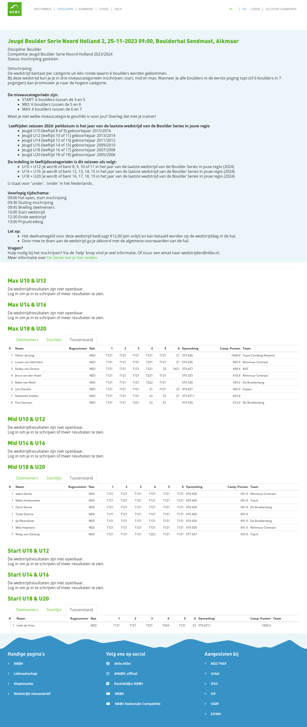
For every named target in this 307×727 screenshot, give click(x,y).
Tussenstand (81, 339)
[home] (15, 9)
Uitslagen (65, 9)
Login (255, 9)
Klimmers (86, 9)
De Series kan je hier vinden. (72, 257)
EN (244, 9)
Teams (104, 9)
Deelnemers (27, 339)
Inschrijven (42, 9)
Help (118, 9)
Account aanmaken (281, 9)
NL (231, 9)
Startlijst (54, 339)
